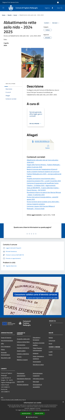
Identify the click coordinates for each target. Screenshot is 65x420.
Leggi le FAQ (20, 382)
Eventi (50, 355)
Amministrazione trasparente (38, 374)
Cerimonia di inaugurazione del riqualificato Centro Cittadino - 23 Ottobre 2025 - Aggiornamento (43, 184)
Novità (9, 15)
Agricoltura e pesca (38, 365)
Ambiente (35, 353)
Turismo (19, 357)
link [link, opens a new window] (48, 410)
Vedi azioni (56, 23)
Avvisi (15, 15)
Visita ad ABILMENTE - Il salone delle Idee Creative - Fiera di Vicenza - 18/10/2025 (43, 189)
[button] (32, 417)
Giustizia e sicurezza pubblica (38, 344)
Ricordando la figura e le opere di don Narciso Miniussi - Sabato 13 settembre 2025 (44, 193)
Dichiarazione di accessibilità (37, 386)
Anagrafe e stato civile (23, 339)
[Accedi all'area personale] (58, 2)
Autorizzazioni (37, 362)
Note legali (36, 382)
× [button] (63, 402)
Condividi (47, 23)
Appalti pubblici (21, 351)
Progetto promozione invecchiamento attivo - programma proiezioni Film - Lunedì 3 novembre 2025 (44, 179)
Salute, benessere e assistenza (38, 357)
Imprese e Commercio (23, 348)
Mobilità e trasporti (22, 360)
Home (3, 15)
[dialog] (32, 410)
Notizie (51, 338)
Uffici (2, 344)
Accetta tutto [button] (26, 413)
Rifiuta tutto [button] (39, 413)
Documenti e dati (6, 358)
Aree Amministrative (7, 341)
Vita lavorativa (21, 345)
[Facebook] (51, 8)
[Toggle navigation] (3, 8)
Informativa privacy (38, 379)
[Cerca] (62, 8)
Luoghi (51, 352)
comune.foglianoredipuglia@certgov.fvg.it (13, 400)
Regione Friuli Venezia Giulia (10, 2)
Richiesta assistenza (22, 385)
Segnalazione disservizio (24, 379)
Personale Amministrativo (5, 353)
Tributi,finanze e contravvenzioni (37, 349)
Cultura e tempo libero (23, 342)
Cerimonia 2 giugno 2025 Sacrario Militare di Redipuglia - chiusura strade (41, 207)
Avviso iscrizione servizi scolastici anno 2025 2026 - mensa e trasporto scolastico (43, 203)
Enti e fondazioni (5, 346)
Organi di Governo (6, 338)
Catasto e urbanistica (23, 354)
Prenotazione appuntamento (21, 374)
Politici (3, 349)
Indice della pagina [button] (10, 83)
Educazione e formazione (36, 338)
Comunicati (52, 341)
